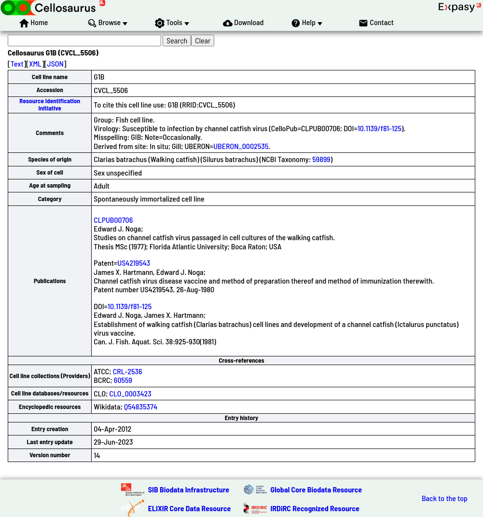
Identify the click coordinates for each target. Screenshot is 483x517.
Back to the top (445, 498)
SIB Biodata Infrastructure (188, 489)
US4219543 (133, 262)
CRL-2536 (127, 371)
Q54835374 (140, 406)
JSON (55, 63)
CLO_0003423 (131, 393)
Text (17, 63)
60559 (123, 379)
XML (35, 63)
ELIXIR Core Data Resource (189, 508)
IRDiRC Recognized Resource (315, 508)
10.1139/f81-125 (379, 128)
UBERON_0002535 (240, 145)
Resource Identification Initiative (49, 104)
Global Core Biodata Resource (316, 489)
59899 (321, 158)
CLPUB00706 (113, 219)
